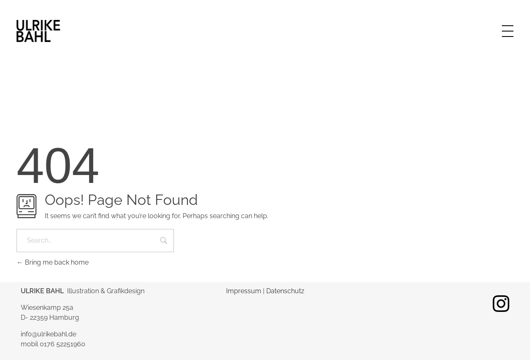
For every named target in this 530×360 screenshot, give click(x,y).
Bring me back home (53, 262)
